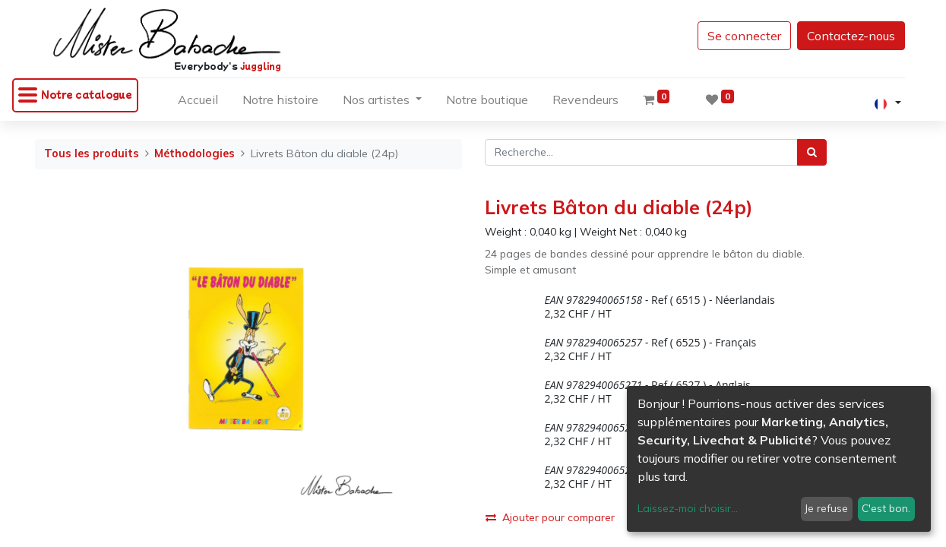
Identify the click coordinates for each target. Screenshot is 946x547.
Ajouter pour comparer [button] (550, 517)
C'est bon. (886, 508)
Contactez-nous (841, 35)
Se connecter (734, 35)
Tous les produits (91, 153)
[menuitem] (198, 102)
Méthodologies (194, 153)
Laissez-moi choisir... (688, 508)
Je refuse (826, 508)
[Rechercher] (812, 152)
